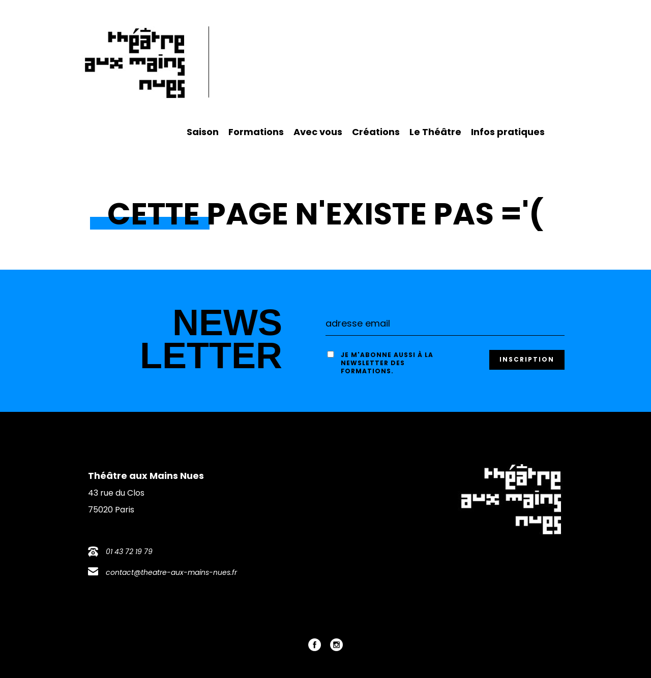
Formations (256, 131)
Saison (203, 131)
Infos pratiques (508, 131)
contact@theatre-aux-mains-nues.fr (171, 572)
